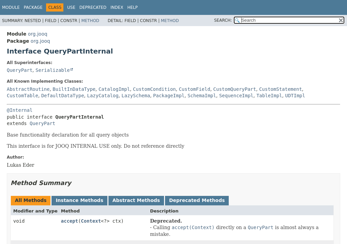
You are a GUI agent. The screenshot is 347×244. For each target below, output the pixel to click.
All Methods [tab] (30, 200)
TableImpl (269, 95)
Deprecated (92, 7)
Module (11, 7)
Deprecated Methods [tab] (197, 200)
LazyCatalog (103, 95)
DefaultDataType (62, 95)
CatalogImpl (114, 89)
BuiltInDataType (74, 89)
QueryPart (20, 70)
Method (90, 20)
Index (116, 7)
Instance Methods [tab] (79, 200)
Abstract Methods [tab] (136, 200)
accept (69, 221)
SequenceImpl (236, 95)
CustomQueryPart (234, 89)
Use (71, 7)
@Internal (20, 110)
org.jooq (37, 34)
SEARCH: (223, 20)
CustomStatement (280, 89)
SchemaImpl (201, 95)
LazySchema (136, 95)
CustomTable (22, 95)
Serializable (53, 70)
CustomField (194, 89)
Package (33, 7)
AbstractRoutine (28, 89)
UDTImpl (295, 95)
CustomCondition (154, 89)
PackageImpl (169, 95)
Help (132, 7)
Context (91, 221)
